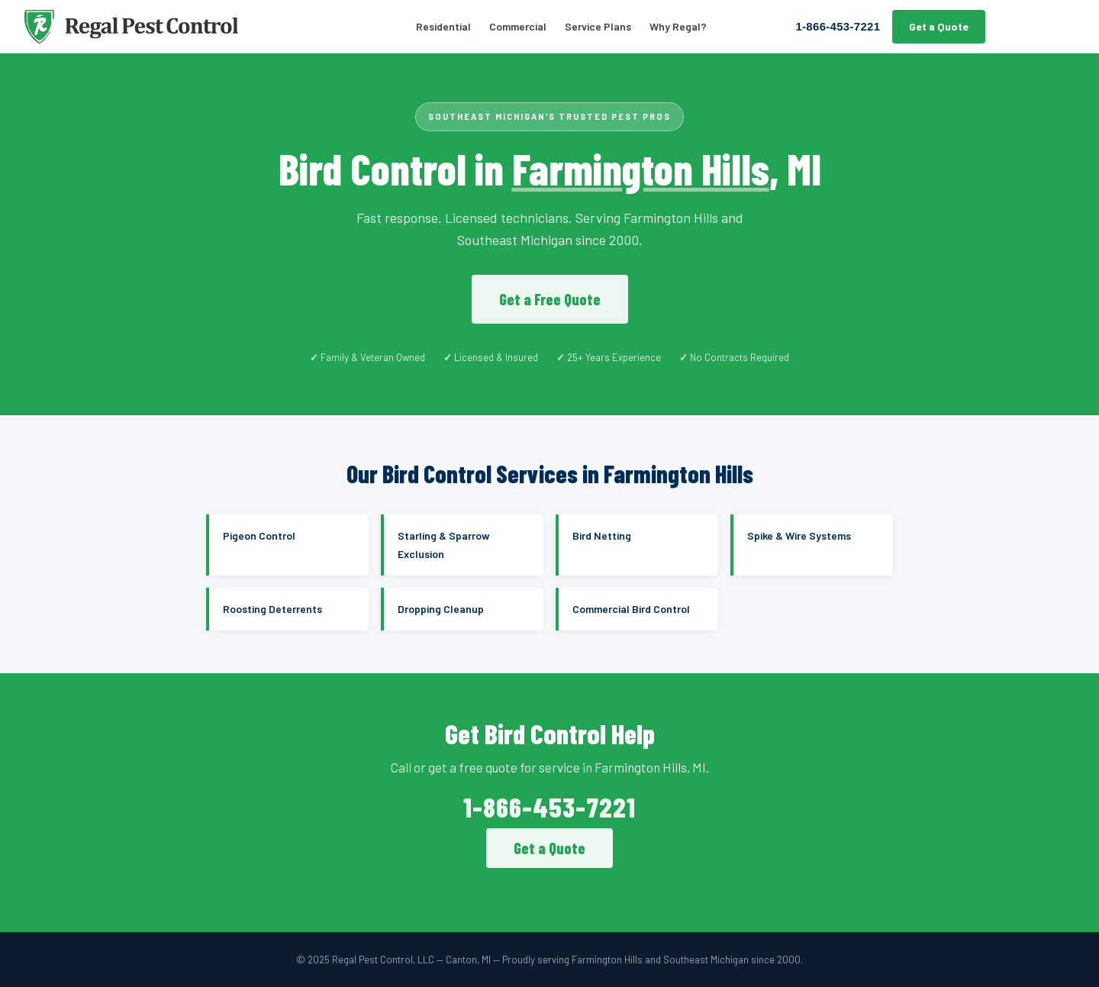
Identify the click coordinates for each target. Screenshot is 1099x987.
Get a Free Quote (550, 299)
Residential (443, 26)
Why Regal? (678, 26)
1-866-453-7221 (837, 26)
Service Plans (598, 26)
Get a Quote (938, 26)
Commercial (517, 26)
